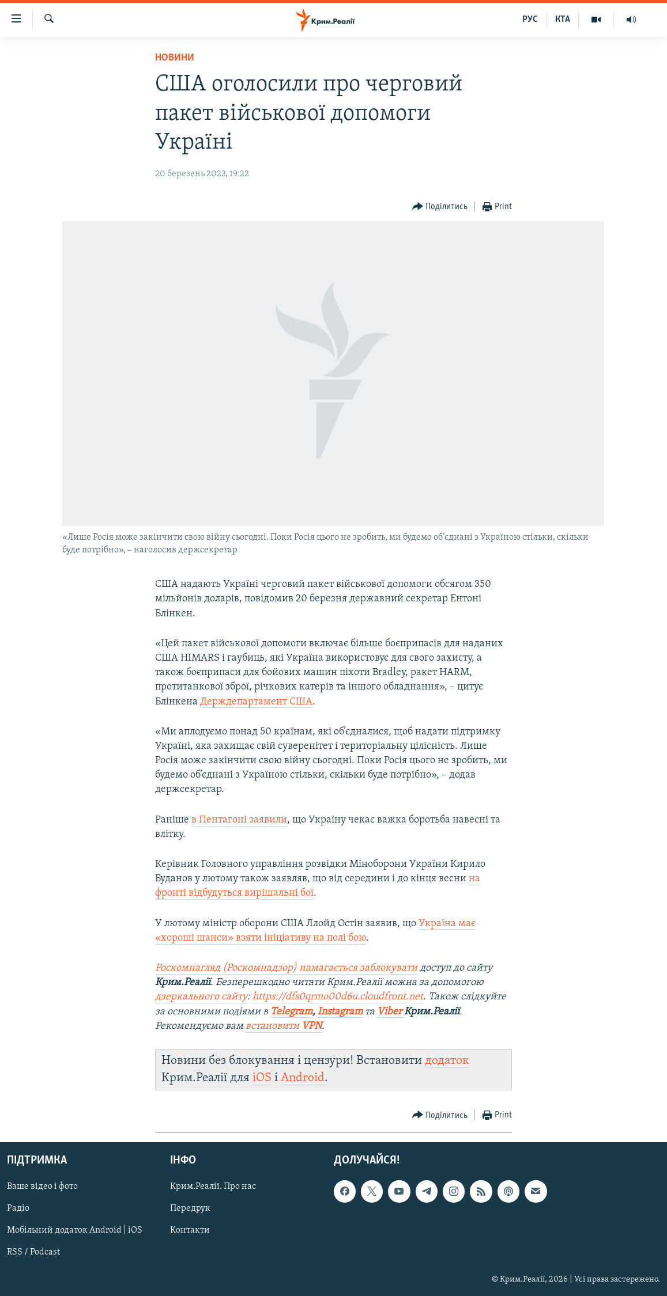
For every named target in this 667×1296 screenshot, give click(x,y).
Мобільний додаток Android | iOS (74, 1231)
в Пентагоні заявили (239, 819)
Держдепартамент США (256, 701)
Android (303, 1078)
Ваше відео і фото (42, 1187)
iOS (262, 1078)
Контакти (190, 1231)
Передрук (190, 1209)
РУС (530, 19)
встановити (284, 1026)
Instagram (340, 1011)
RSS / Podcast (33, 1252)
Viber (390, 1011)
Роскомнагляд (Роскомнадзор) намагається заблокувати (286, 967)
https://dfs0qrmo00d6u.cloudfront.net (338, 996)
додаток (447, 1061)
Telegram (291, 1011)
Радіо (18, 1209)
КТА (562, 19)
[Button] (440, 207)
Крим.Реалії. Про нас (213, 1187)
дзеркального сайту (201, 996)
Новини (174, 57)
